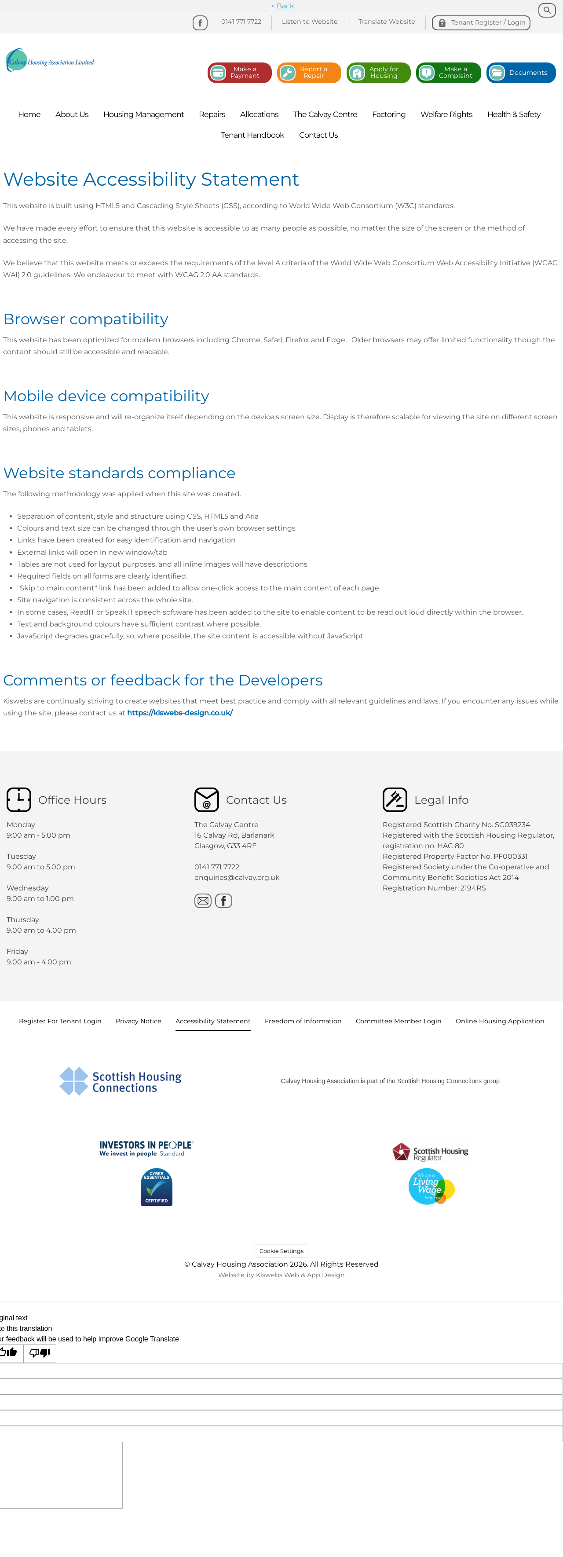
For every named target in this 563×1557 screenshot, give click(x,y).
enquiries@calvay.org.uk (237, 877)
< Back (282, 6)
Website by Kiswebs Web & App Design (281, 1275)
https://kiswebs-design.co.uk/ (180, 713)
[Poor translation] (40, 1354)
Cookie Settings (281, 1251)
